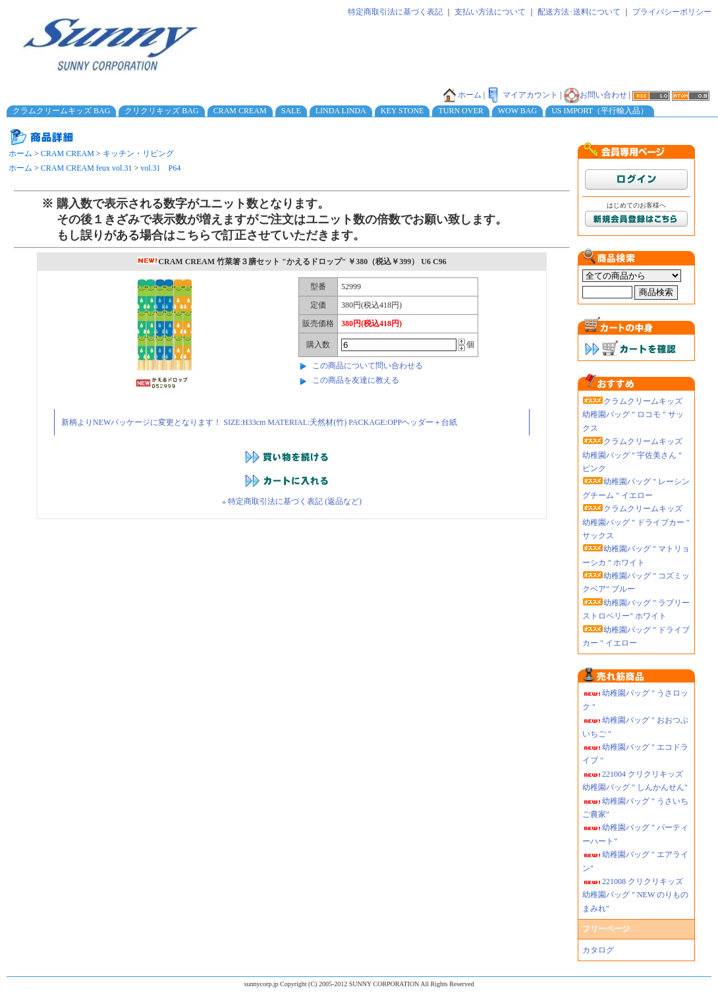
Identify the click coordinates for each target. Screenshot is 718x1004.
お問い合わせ (595, 94)
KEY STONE (402, 110)
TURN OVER (460, 110)
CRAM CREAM (240, 110)
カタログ (598, 950)
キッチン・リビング (138, 153)
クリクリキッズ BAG (161, 110)
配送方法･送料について (579, 11)
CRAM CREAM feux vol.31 (86, 168)
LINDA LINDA (341, 110)
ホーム (462, 94)
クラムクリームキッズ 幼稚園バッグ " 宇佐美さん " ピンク (632, 455)
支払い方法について (490, 11)
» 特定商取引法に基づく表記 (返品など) (292, 501)
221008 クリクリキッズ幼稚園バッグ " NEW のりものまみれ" (635, 895)
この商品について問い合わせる (367, 365)
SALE (291, 110)
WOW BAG (517, 110)
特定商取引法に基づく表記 (395, 11)
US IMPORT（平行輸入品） (599, 110)
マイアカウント (522, 94)
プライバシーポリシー (671, 11)
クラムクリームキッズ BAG (61, 110)
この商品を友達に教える (355, 380)
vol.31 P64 (160, 168)
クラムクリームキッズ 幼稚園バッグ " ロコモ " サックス (633, 415)
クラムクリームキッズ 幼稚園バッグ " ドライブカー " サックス (636, 522)
